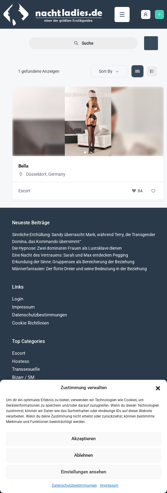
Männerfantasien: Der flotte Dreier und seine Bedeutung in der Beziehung (79, 268)
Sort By (105, 71)
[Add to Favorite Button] (153, 190)
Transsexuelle (26, 369)
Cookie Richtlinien (30, 323)
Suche (83, 43)
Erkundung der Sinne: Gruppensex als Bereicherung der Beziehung (73, 261)
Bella (23, 166)
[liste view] (152, 71)
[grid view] (137, 71)
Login (17, 299)
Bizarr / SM (23, 377)
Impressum (109, 485)
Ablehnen (83, 455)
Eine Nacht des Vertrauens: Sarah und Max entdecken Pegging (70, 255)
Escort (24, 190)
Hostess (20, 361)
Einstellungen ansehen (83, 472)
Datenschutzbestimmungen (74, 485)
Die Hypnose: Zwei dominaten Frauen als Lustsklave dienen (67, 248)
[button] (158, 388)
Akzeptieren (83, 438)
